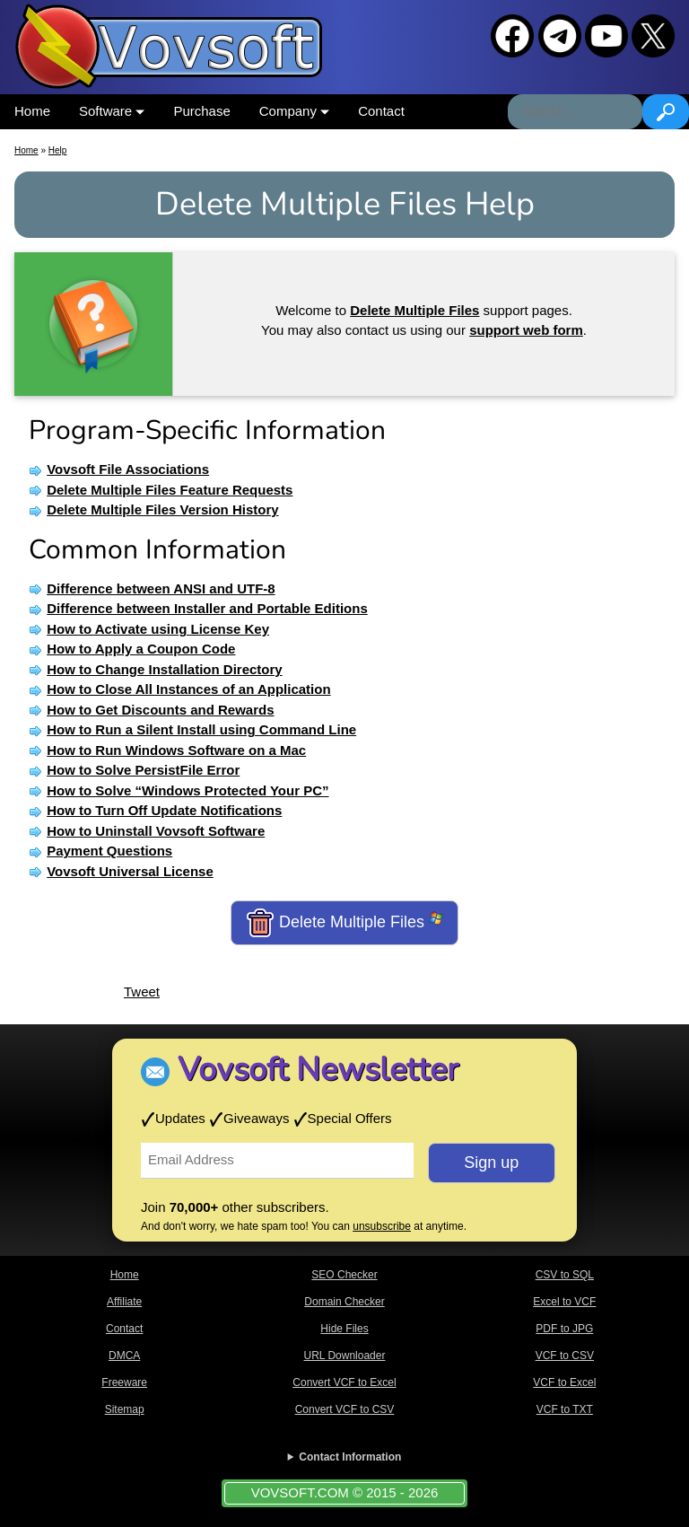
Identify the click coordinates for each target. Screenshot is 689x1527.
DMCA (124, 1355)
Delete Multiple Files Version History (162, 509)
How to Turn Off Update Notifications (164, 810)
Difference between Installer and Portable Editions (207, 608)
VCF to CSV (565, 1355)
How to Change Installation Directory (165, 669)
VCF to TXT (564, 1409)
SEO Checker (344, 1274)
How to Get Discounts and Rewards (160, 709)
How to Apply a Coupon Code (141, 648)
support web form (526, 330)
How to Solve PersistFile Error (143, 769)
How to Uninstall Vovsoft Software (156, 830)
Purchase (201, 110)
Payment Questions (109, 850)
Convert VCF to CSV (345, 1409)
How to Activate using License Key (158, 628)
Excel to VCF (564, 1301)
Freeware (124, 1382)
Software (111, 110)
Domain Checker (344, 1301)
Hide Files (344, 1328)
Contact (381, 110)
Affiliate (124, 1301)
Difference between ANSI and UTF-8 (161, 588)
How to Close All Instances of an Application (188, 689)
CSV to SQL (565, 1274)
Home (32, 110)
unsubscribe (382, 1226)
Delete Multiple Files (344, 922)
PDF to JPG (564, 1328)
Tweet (142, 991)
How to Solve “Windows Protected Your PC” (187, 790)
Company (294, 110)
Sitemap (124, 1409)
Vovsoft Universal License (130, 871)
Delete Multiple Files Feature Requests (169, 489)
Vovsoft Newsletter (318, 1070)
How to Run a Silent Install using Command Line (201, 729)
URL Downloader (345, 1355)
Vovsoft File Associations (128, 469)
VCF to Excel (564, 1382)
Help (57, 150)
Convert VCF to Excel (344, 1382)
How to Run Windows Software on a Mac (176, 750)
